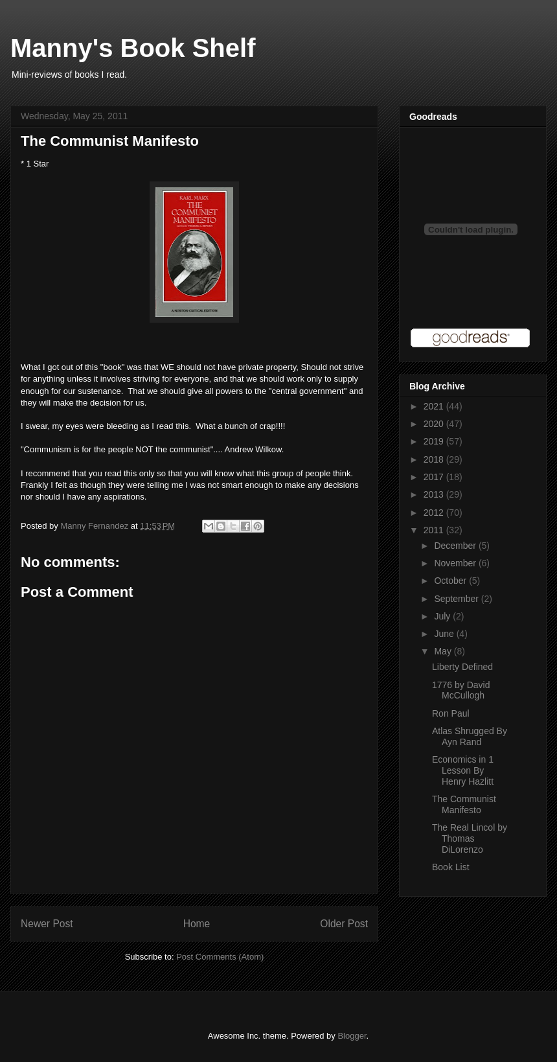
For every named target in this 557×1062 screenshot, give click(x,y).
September (457, 599)
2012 (435, 512)
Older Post (344, 923)
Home (196, 923)
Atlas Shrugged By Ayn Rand (469, 736)
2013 (435, 494)
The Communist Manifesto (464, 804)
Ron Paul (451, 713)
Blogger (351, 1036)
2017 (435, 477)
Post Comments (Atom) (220, 957)
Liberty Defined (462, 667)
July (443, 616)
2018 (435, 459)
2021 (435, 406)
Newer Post (47, 923)
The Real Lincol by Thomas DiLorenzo (469, 838)
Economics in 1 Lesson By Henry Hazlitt (463, 770)
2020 (435, 424)
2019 (435, 441)
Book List (451, 867)
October (451, 580)
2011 (435, 530)
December (456, 545)
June (445, 634)
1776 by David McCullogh (461, 690)
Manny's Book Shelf (132, 48)
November (456, 563)
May (443, 651)
